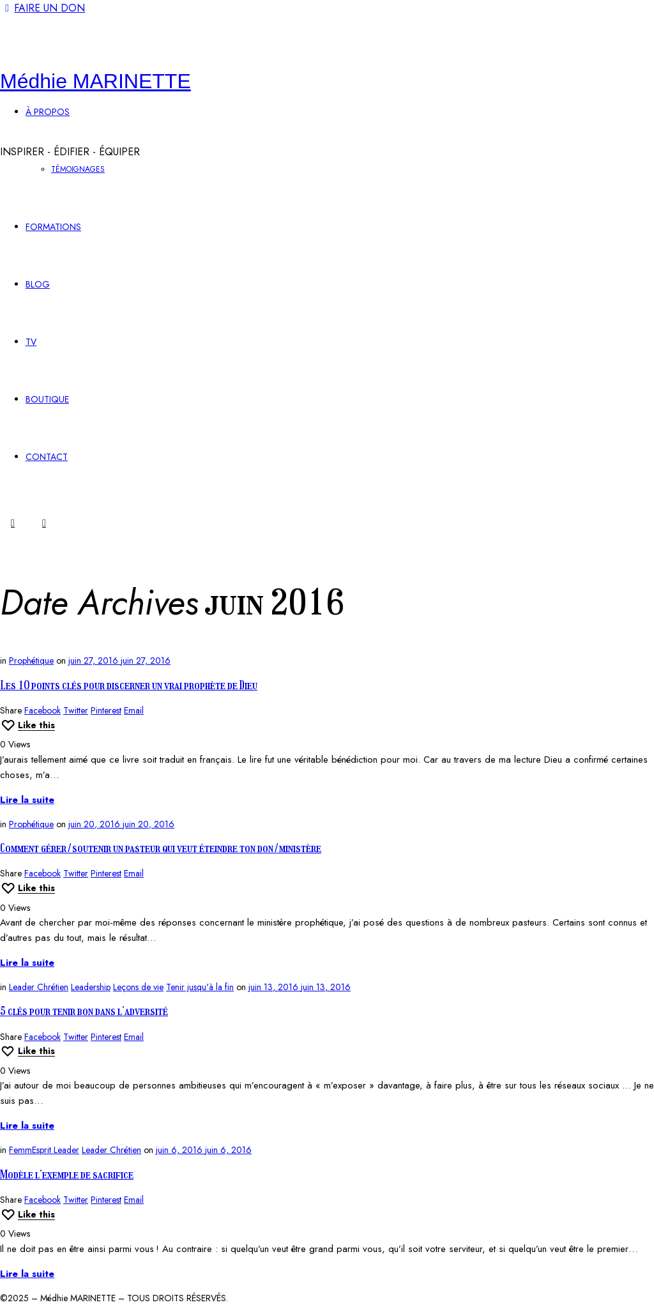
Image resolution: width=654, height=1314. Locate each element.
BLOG (38, 284)
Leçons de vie (138, 987)
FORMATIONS (53, 226)
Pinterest (106, 710)
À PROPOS (48, 111)
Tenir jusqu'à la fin (200, 987)
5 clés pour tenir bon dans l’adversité (84, 1011)
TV (31, 341)
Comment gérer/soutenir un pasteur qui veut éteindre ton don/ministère (160, 848)
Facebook (42, 710)
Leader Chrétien (38, 987)
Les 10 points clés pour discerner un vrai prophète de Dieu (128, 685)
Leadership (90, 987)
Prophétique (31, 660)
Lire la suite (27, 800)
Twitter (75, 710)
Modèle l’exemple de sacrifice (66, 1174)
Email (134, 710)
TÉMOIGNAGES (78, 169)
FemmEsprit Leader (44, 1149)
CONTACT (47, 456)
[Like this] (27, 725)
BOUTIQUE (47, 399)
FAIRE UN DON (42, 8)
